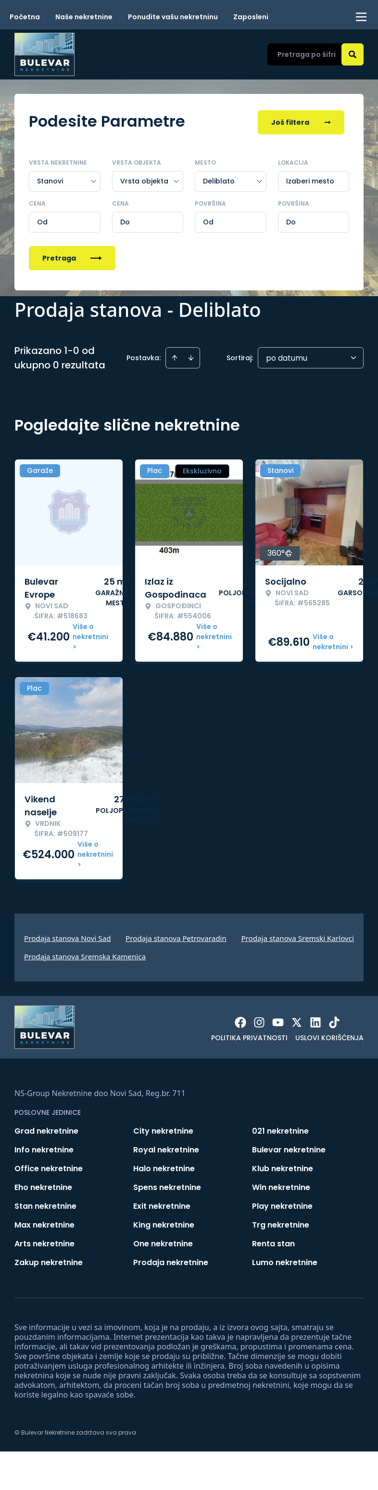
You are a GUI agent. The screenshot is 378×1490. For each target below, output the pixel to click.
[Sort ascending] (174, 356)
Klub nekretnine (282, 1166)
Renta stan (273, 1241)
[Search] (352, 54)
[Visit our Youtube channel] (278, 1020)
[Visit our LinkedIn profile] (315, 1020)
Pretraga (72, 256)
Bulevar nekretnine (289, 1147)
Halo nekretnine (164, 1166)
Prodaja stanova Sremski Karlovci (297, 936)
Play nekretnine (282, 1204)
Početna (25, 17)
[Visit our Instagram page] (259, 1020)
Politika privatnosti (249, 1036)
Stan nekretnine (45, 1204)
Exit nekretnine (161, 1204)
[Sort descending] (191, 356)
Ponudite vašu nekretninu (173, 17)
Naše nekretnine (84, 17)
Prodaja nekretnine (170, 1260)
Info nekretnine (44, 1147)
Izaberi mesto (310, 179)
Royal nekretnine (166, 1147)
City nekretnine (163, 1129)
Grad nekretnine (46, 1129)
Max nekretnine (44, 1223)
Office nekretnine (48, 1166)
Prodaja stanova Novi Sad (67, 936)
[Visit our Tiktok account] (334, 1020)
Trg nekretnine (280, 1223)
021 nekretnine (280, 1129)
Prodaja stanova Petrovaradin (176, 936)
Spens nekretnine (167, 1185)
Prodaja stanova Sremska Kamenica (85, 954)
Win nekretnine (281, 1185)
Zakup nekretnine (48, 1260)
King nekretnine (163, 1223)
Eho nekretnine (43, 1185)
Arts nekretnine (44, 1241)
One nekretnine (163, 1241)
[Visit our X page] (296, 1020)
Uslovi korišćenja (329, 1036)
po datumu (286, 356)
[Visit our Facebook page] (240, 1020)
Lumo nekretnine (284, 1260)
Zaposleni (250, 17)
